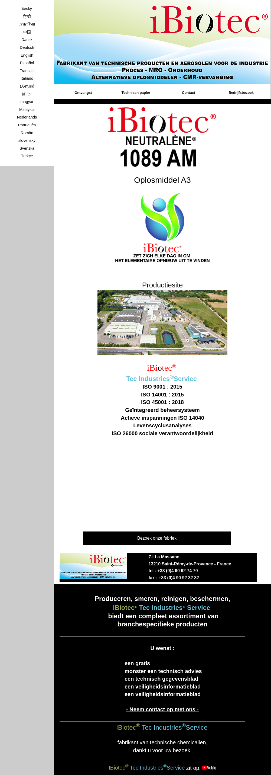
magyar (27, 102)
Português (27, 125)
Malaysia (27, 109)
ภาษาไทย (27, 24)
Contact (188, 93)
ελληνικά (26, 86)
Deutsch (27, 47)
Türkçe (27, 156)
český (27, 9)
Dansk (26, 39)
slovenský (26, 140)
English (27, 55)
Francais (26, 71)
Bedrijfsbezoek (240, 93)
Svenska (26, 148)
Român (27, 133)
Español (27, 63)
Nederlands (27, 117)
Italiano (27, 78)
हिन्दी (27, 16)
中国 (27, 32)
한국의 (27, 94)
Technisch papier (136, 93)
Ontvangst (83, 93)
